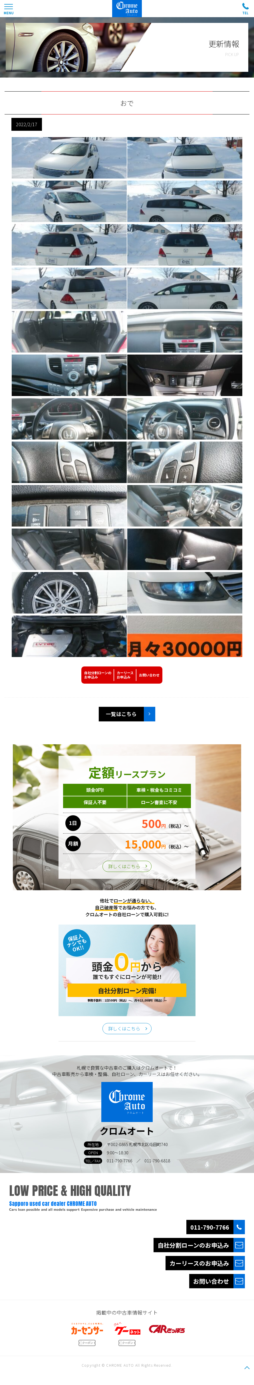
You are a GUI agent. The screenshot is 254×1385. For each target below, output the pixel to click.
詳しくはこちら (124, 866)
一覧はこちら (121, 713)
